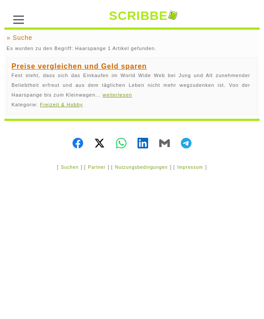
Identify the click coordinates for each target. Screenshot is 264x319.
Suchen (70, 167)
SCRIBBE (143, 16)
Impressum (190, 167)
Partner (97, 167)
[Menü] (18, 18)
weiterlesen (117, 94)
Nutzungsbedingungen (141, 167)
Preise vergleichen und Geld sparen (79, 66)
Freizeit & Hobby (61, 104)
